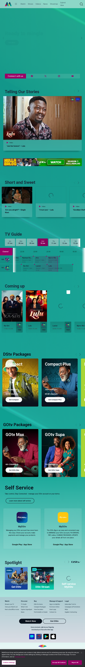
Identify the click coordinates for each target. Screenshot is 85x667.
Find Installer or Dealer (41, 612)
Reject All (75, 662)
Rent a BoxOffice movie (12, 609)
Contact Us (52, 612)
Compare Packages (40, 607)
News (22, 612)
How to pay (52, 609)
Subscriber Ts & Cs (70, 604)
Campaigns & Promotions (72, 607)
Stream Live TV (9, 604)
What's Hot (24, 607)
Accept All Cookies (59, 662)
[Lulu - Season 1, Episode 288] (60, 268)
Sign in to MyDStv (54, 604)
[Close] (81, 652)
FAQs (66, 609)
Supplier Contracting (71, 612)
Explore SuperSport (26, 609)
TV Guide (23, 604)
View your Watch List (11, 607)
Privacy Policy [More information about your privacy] (20, 657)
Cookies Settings (9, 662)
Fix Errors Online (54, 607)
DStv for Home (38, 604)
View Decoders (38, 609)
